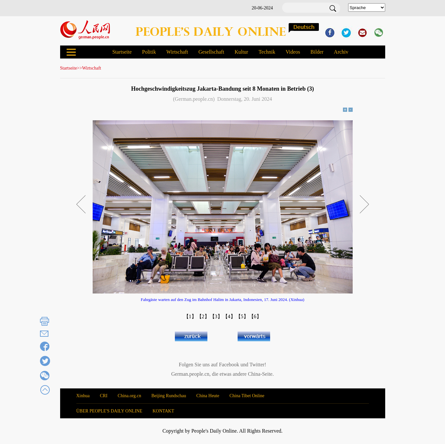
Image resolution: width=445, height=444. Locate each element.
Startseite (122, 52)
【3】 (216, 316)
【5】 (242, 316)
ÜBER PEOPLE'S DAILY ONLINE (109, 411)
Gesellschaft (211, 52)
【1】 (190, 316)
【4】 (229, 316)
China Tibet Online (246, 395)
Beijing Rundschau (168, 395)
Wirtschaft (177, 52)
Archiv (341, 52)
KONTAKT (163, 411)
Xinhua (83, 395)
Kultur (241, 52)
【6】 (255, 316)
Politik (149, 52)
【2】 (203, 316)
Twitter (257, 364)
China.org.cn (129, 395)
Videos (293, 52)
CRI (103, 395)
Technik (266, 52)
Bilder (316, 52)
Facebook (229, 364)
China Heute (207, 395)
